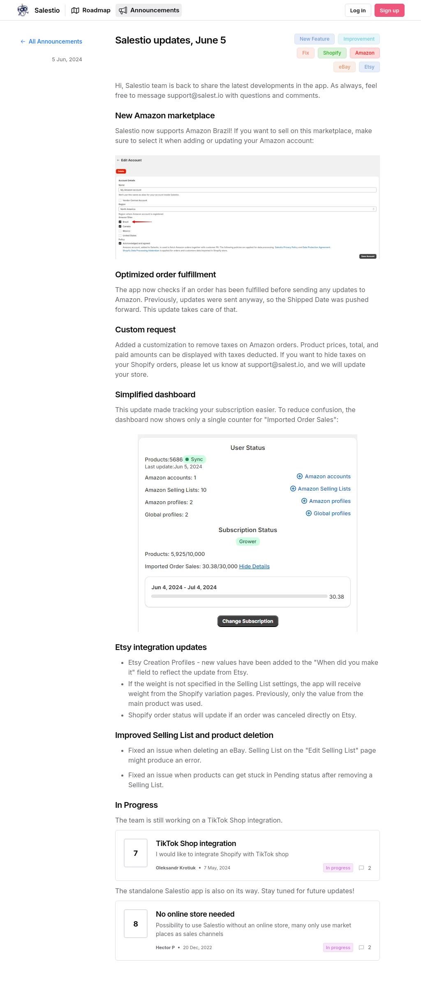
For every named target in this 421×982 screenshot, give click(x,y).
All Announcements (51, 41)
